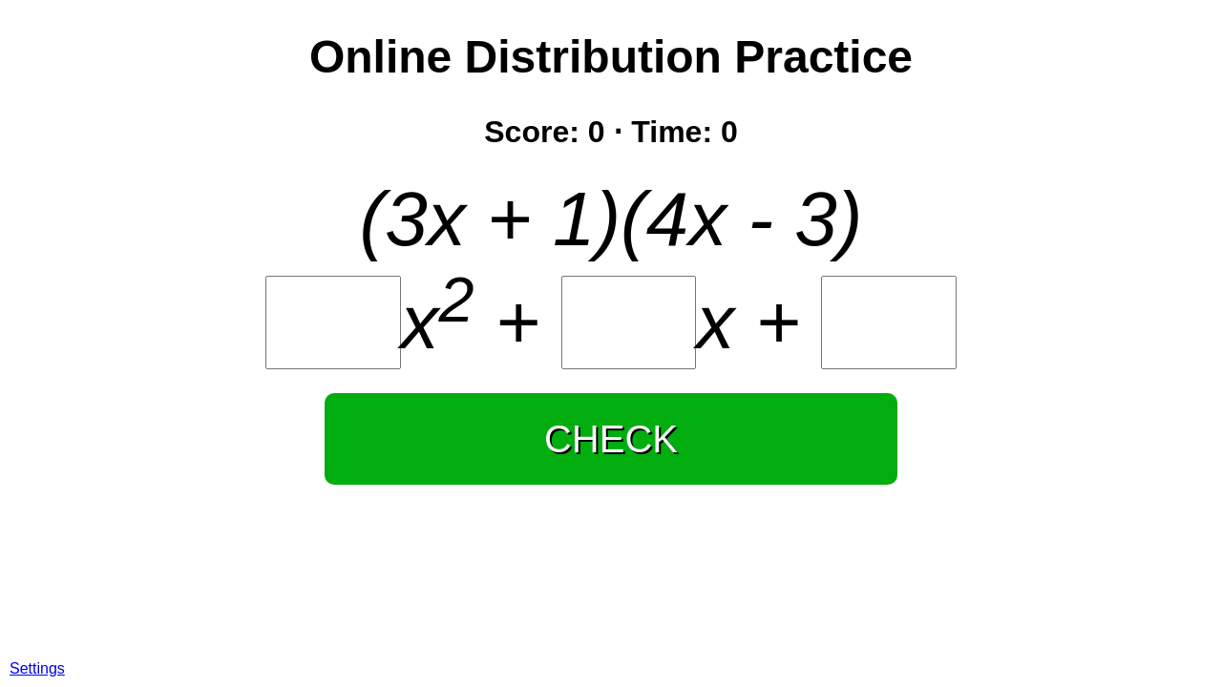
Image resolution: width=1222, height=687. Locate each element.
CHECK (611, 439)
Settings (37, 668)
